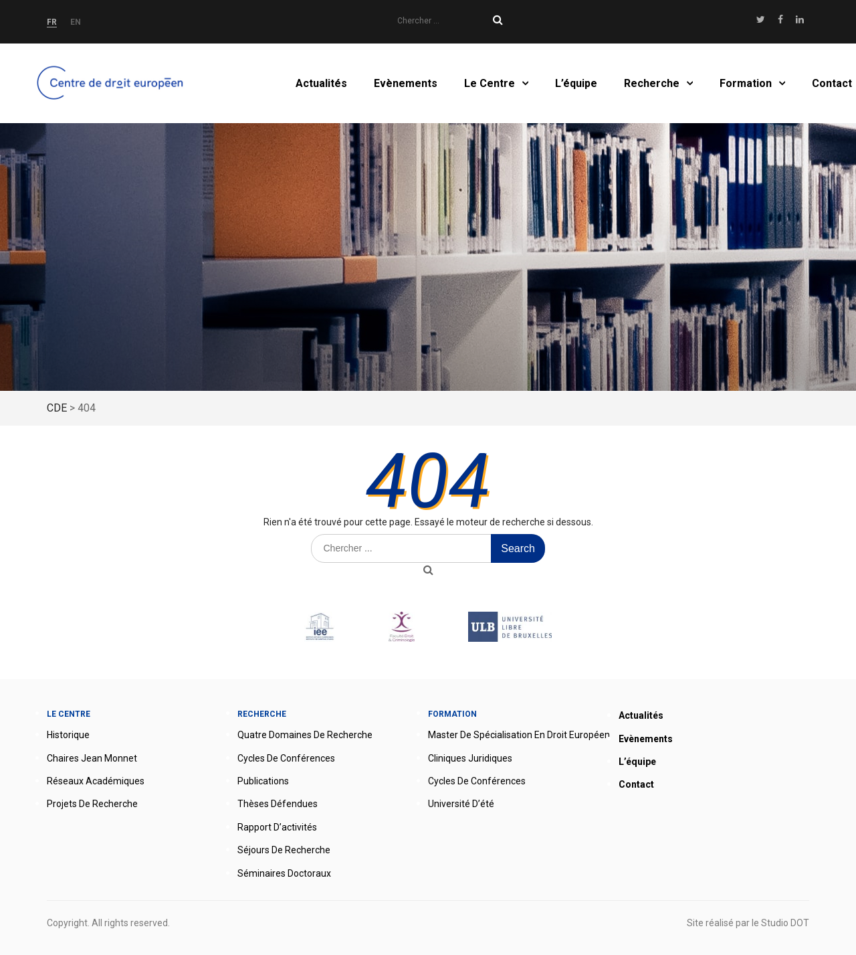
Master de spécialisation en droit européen (519, 734)
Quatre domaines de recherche (304, 734)
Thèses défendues (277, 803)
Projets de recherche (92, 803)
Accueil (112, 83)
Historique (68, 734)
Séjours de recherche (283, 850)
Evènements (405, 83)
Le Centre (489, 83)
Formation (746, 83)
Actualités (321, 83)
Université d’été (461, 803)
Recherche (651, 83)
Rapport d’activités (277, 827)
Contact (832, 83)
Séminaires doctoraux (284, 873)
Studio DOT (785, 923)
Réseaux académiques (95, 781)
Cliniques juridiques (470, 758)
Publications (263, 781)
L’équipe (576, 83)
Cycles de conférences (286, 758)
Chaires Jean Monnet (92, 758)
